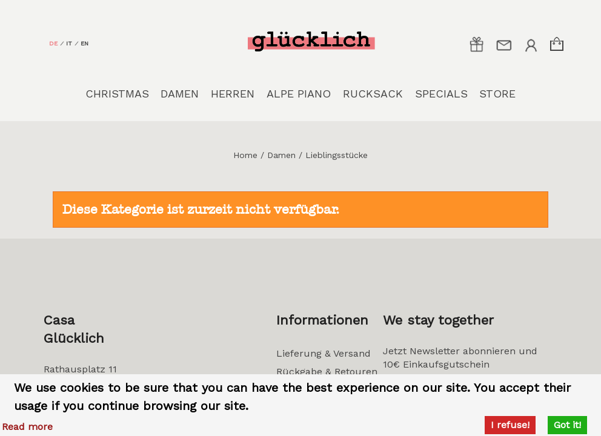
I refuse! (510, 425)
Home (245, 155)
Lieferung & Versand (323, 353)
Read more (27, 426)
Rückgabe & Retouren (326, 371)
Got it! (567, 425)
